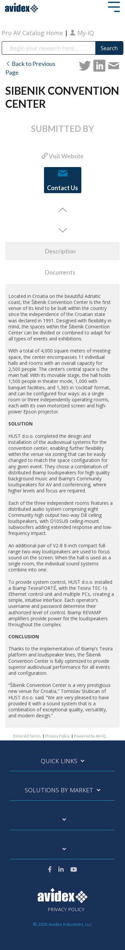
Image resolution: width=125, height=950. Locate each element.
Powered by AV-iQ (90, 735)
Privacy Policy (57, 735)
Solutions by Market (59, 790)
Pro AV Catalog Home (33, 33)
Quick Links (59, 761)
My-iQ (82, 33)
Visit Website (63, 156)
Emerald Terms (27, 735)
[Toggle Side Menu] (114, 6)
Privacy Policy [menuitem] (66, 909)
